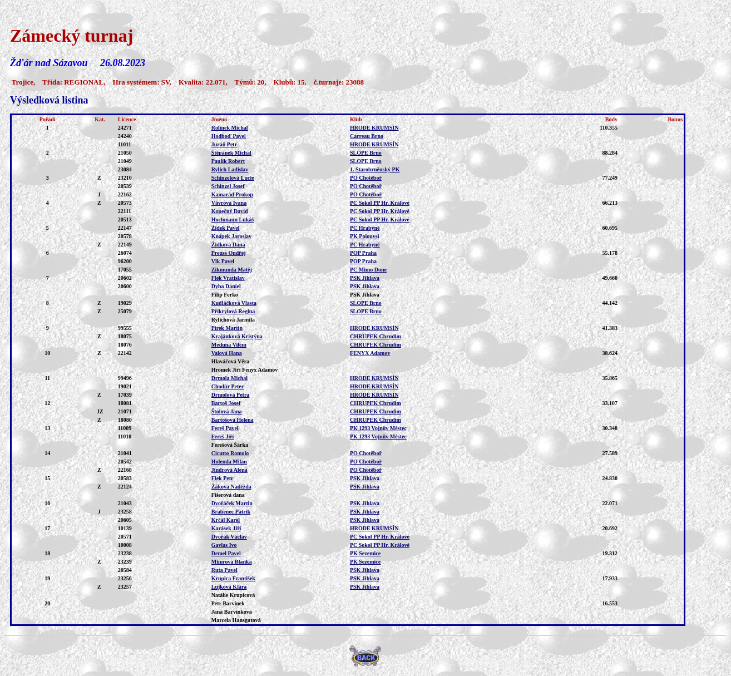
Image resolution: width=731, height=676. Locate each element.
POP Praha (363, 253)
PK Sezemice (365, 553)
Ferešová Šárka (229, 445)
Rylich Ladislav (230, 169)
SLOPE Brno (366, 153)
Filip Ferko (224, 295)
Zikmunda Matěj (231, 270)
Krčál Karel (225, 520)
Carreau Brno (366, 136)
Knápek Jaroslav (231, 236)
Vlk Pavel (222, 261)
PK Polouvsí (364, 236)
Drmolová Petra (230, 395)
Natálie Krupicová (233, 595)
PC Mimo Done (368, 270)
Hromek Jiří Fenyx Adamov (244, 370)
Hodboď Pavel (228, 136)
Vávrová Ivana (228, 203)
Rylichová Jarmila (233, 320)
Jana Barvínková (231, 612)
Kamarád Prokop (232, 194)
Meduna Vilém (228, 345)
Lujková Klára (229, 587)
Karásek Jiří (226, 528)
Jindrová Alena (229, 470)
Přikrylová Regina (233, 311)
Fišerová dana (228, 495)
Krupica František (233, 578)
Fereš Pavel (225, 428)
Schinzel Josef (228, 186)
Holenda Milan (229, 461)
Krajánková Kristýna (237, 336)
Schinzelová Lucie (232, 178)
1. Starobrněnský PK (375, 169)
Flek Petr (222, 478)
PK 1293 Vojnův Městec (378, 428)
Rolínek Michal (229, 128)
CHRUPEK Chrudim (375, 336)
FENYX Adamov (370, 353)
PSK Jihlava (364, 278)
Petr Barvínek (228, 603)
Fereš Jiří (222, 436)
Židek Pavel (225, 228)
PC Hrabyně (365, 228)
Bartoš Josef (226, 403)
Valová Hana (226, 353)
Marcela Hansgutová (236, 620)
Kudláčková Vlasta (233, 303)
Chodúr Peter (227, 386)
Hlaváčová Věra (230, 361)
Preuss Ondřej (228, 253)
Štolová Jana (226, 411)
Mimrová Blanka (231, 562)
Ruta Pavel (224, 570)
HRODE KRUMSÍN (374, 128)
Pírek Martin (227, 328)
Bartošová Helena (232, 420)
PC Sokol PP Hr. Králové (379, 203)
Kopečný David (229, 211)
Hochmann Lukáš (232, 219)
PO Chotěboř (366, 178)
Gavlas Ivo (224, 545)
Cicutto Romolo (230, 453)
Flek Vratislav (228, 278)
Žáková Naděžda (231, 486)
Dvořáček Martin (232, 503)
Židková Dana (228, 244)
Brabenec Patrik (230, 512)
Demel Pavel (226, 553)
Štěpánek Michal (231, 153)
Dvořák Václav (229, 537)
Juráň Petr (224, 144)
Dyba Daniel (226, 286)
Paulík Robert (228, 161)
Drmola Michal (229, 378)
